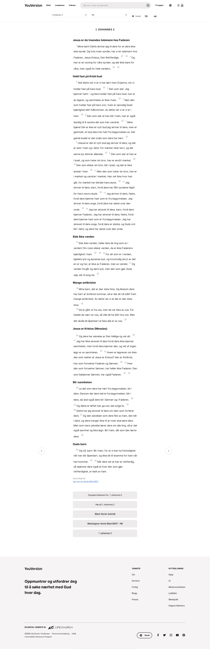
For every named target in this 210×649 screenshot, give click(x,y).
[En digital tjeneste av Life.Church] (105, 626)
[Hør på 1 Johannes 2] (146, 16)
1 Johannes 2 (69, 15)
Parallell (136, 16)
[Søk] (112, 5)
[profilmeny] (180, 5)
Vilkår (74, 634)
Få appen (159, 5)
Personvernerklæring (61, 634)
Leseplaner (60, 5)
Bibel (48, 5)
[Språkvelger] (170, 5)
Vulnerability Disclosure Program (38, 637)
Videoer (72, 5)
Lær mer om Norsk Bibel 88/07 (85, 481)
